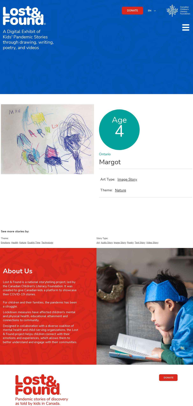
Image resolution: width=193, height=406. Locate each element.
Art (98, 242)
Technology (47, 242)
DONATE (132, 10)
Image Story (127, 179)
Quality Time (33, 242)
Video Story (152, 242)
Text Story (140, 242)
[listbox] (152, 11)
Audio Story (107, 242)
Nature (120, 190)
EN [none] (149, 10)
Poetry (130, 242)
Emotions (5, 242)
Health (14, 242)
